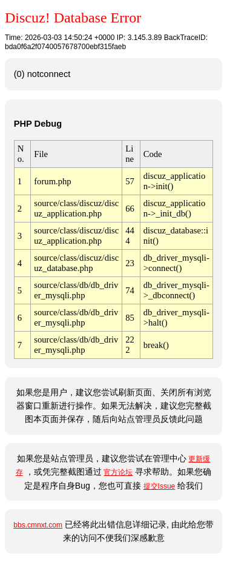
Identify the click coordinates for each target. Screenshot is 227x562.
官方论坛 (118, 472)
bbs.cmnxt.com (37, 525)
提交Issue (159, 486)
